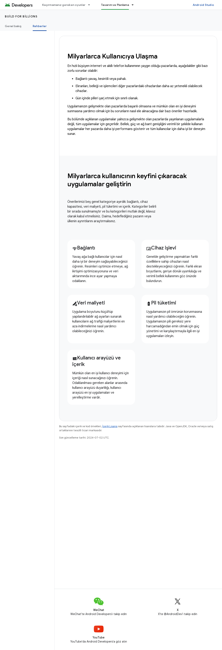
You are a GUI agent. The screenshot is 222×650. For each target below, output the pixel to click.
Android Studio (203, 5)
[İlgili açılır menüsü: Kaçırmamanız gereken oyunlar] (90, 5)
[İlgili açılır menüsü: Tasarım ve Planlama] (134, 5)
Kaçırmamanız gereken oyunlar (63, 5)
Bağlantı (83, 248)
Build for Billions (21, 16)
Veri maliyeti (88, 303)
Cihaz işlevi (161, 248)
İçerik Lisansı (109, 426)
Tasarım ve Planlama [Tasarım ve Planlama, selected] (115, 5)
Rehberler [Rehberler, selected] (40, 26)
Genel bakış (13, 26)
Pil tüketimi (161, 303)
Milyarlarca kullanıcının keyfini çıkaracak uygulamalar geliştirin (127, 180)
